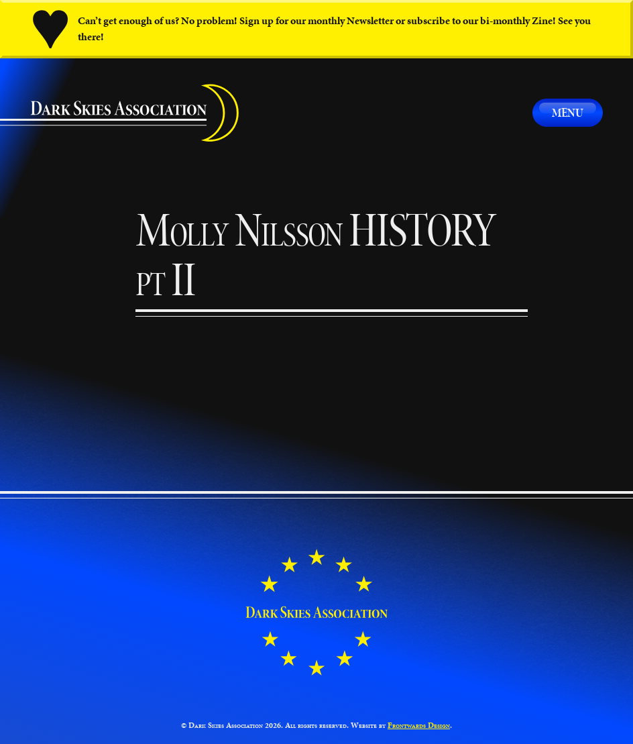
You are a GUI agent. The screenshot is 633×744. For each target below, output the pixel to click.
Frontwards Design (419, 725)
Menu (567, 112)
